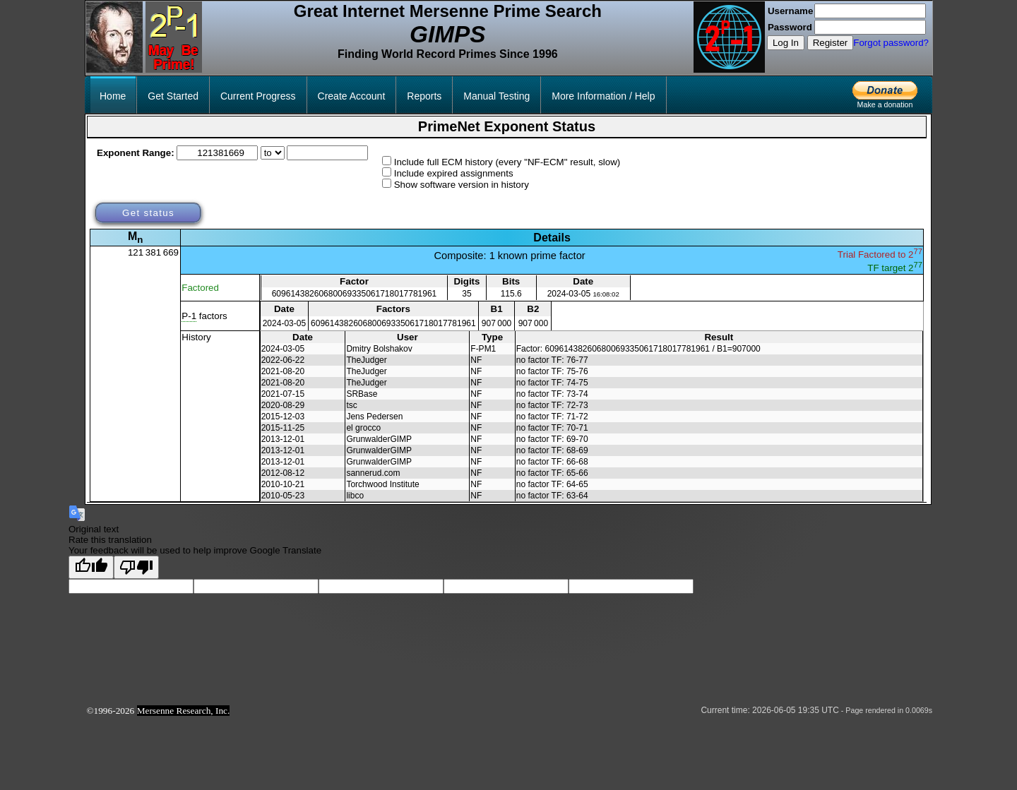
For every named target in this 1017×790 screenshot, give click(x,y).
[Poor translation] (136, 567)
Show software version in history (461, 184)
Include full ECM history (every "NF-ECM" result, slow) (507, 162)
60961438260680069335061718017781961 (354, 294)
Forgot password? (891, 42)
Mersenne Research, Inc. (183, 710)
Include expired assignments (453, 173)
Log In (786, 42)
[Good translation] (91, 567)
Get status (148, 213)
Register (830, 42)
